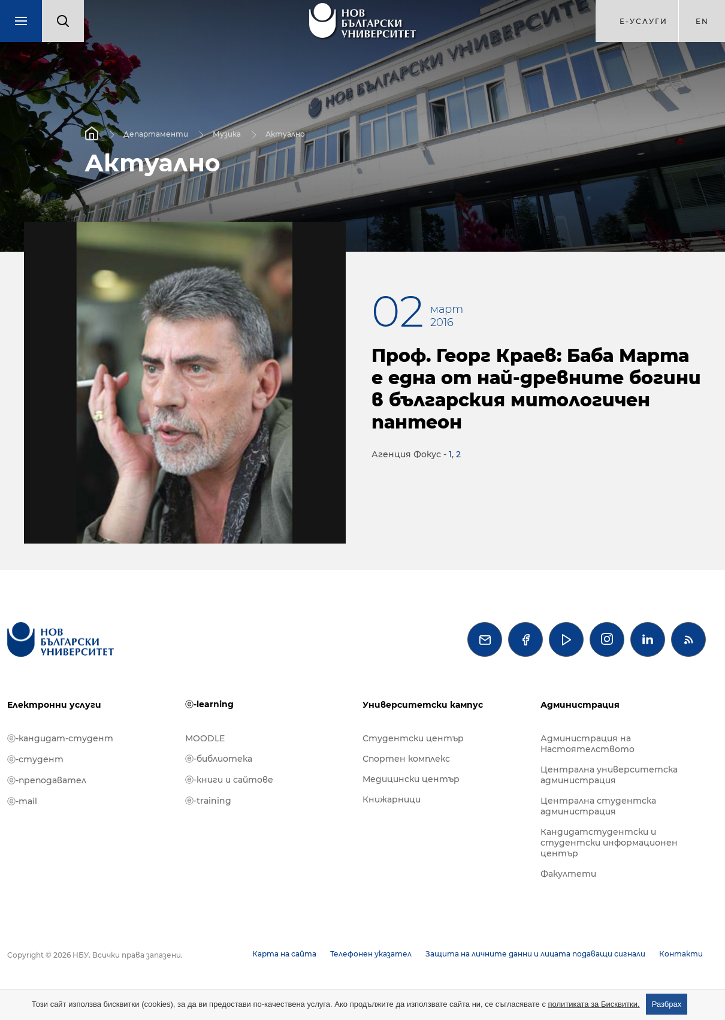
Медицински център (411, 779)
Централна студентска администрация (598, 806)
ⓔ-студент (35, 759)
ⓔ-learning (209, 704)
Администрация (580, 704)
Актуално (285, 133)
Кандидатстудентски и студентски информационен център (609, 842)
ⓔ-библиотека (218, 758)
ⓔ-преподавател (46, 780)
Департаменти (155, 133)
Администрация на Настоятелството (587, 744)
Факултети (568, 873)
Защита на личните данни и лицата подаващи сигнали (535, 953)
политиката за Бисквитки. (594, 1004)
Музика (227, 133)
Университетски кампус (422, 704)
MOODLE (205, 738)
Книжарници (391, 799)
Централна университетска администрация (609, 775)
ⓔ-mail (22, 801)
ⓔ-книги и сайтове (229, 779)
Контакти (681, 953)
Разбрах (667, 1004)
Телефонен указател (371, 953)
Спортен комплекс (406, 758)
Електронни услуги (54, 704)
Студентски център (413, 738)
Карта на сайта (284, 953)
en (702, 21)
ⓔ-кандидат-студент (60, 738)
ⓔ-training (208, 800)
